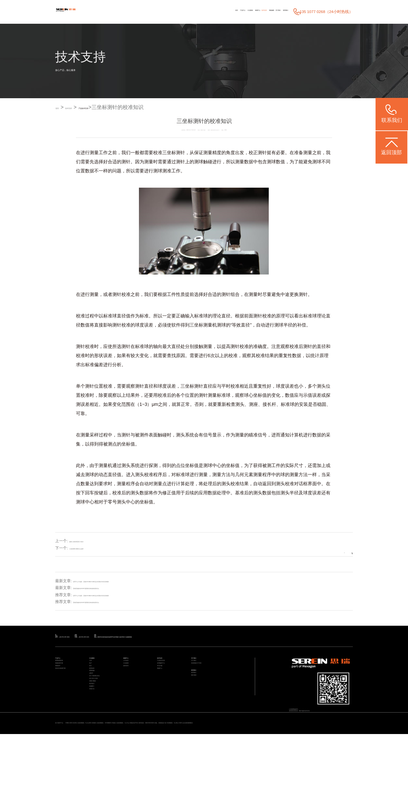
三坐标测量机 (203, 324)
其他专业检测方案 (68, 697)
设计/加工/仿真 (100, 728)
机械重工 (95, 751)
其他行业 (95, 758)
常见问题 (163, 689)
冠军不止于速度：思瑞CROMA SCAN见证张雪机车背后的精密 (126, 581)
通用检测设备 (65, 674)
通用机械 (95, 705)
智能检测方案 (65, 682)
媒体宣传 (129, 689)
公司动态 (129, 674)
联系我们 (279, 11)
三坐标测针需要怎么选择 (90, 548)
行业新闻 (129, 682)
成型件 (94, 713)
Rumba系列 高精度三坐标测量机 (157, 782)
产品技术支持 (118, 107)
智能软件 (61, 689)
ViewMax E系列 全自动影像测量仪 (96, 789)
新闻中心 (198, 11)
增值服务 (238, 11)
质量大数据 (97, 735)
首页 (140, 11)
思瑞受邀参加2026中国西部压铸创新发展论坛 (112, 588)
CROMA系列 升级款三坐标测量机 (209, 782)
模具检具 (95, 697)
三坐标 (169, 152)
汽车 (92, 674)
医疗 (92, 689)
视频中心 (163, 697)
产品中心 (157, 11)
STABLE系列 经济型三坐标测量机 (105, 782)
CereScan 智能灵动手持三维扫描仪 (263, 782)
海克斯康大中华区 (204, 682)
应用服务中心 (167, 682)
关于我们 (258, 11)
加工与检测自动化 (102, 720)
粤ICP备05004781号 (333, 728)
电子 (92, 682)
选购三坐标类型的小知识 (90, 541)
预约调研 (197, 709)
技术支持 (218, 11)
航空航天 (95, 743)
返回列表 (333, 548)
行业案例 (177, 11)
